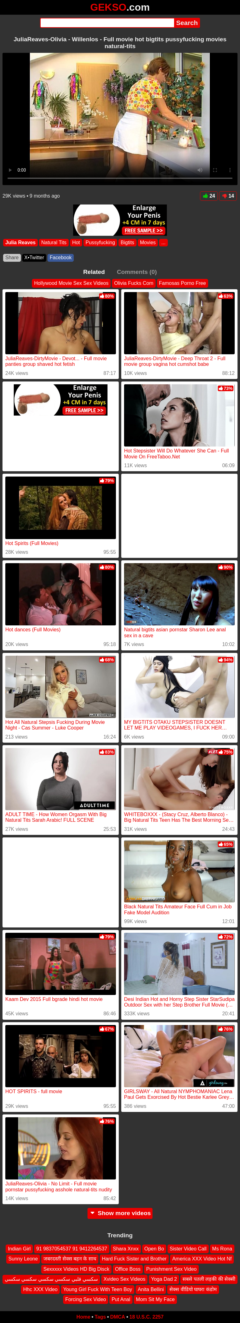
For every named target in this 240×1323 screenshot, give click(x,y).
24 (209, 196)
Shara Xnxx (126, 1248)
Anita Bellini (151, 1289)
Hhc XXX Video (40, 1289)
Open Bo (154, 1248)
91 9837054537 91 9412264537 (71, 1248)
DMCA (117, 1317)
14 (228, 196)
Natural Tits (54, 242)
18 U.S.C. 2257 (146, 1317)
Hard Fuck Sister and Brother (134, 1258)
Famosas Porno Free (182, 283)
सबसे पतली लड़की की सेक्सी (208, 1279)
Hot (76, 242)
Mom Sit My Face (155, 1299)
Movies (148, 242)
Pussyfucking (100, 242)
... (163, 242)
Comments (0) (137, 272)
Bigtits (127, 242)
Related (94, 272)
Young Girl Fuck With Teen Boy (97, 1289)
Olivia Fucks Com (133, 283)
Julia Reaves (20, 242)
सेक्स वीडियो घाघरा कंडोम (193, 1289)
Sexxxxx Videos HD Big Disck (76, 1269)
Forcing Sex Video (85, 1299)
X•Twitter (34, 257)
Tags (100, 1317)
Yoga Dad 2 (164, 1279)
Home (83, 1317)
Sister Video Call (188, 1248)
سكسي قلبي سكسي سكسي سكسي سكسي (51, 1279)
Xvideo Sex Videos (124, 1279)
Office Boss (128, 1269)
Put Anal (121, 1299)
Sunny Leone (23, 1258)
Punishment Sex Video (171, 1269)
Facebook (61, 257)
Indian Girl (19, 1248)
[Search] (107, 23)
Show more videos (120, 1213)
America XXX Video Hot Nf (202, 1258)
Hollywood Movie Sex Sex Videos (71, 283)
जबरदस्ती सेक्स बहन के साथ (69, 1258)
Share (12, 257)
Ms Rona (222, 1248)
